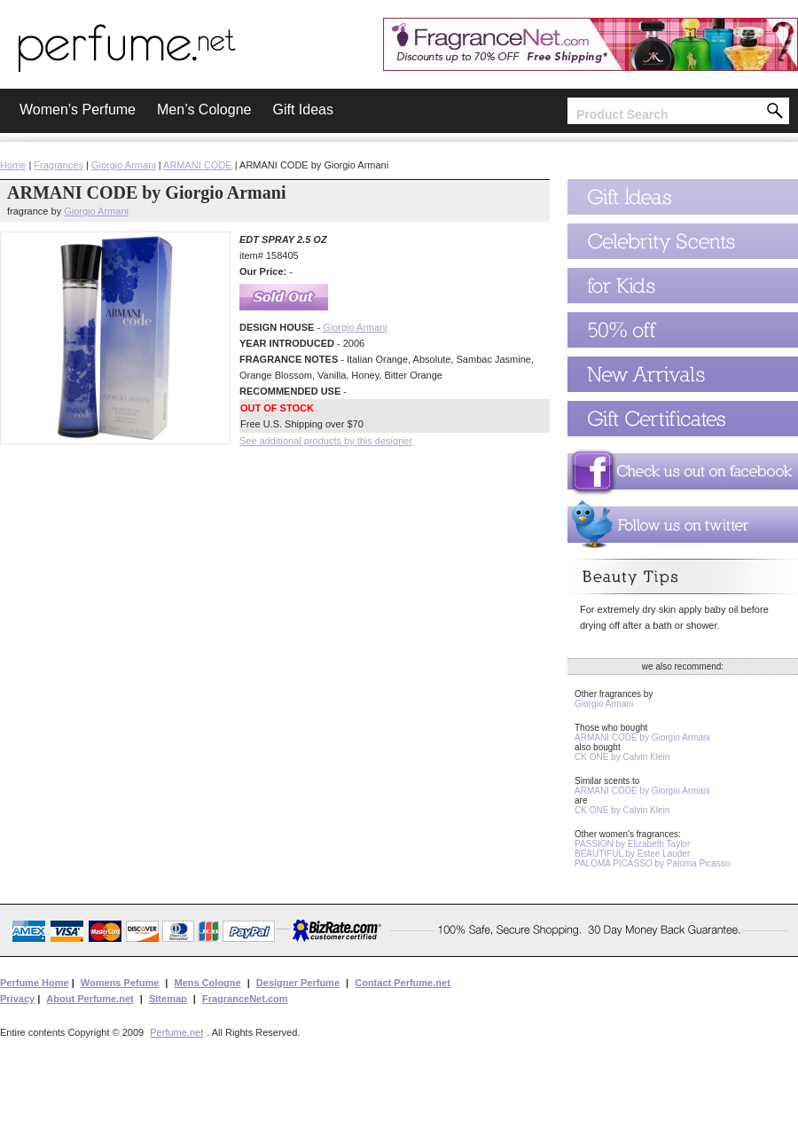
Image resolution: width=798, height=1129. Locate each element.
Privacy (17, 998)
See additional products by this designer (325, 440)
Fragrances (58, 165)
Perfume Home (34, 982)
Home (13, 165)
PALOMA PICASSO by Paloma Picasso (652, 863)
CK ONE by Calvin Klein (622, 757)
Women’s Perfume (78, 109)
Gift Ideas (302, 109)
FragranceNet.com (245, 998)
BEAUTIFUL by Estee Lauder (632, 854)
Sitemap (168, 998)
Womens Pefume (120, 982)
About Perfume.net (89, 998)
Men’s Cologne (204, 109)
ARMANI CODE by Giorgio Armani (642, 737)
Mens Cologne (207, 982)
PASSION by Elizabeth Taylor (632, 844)
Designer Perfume (298, 982)
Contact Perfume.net (402, 982)
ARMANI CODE (197, 165)
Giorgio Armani (123, 165)
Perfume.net (176, 1032)
